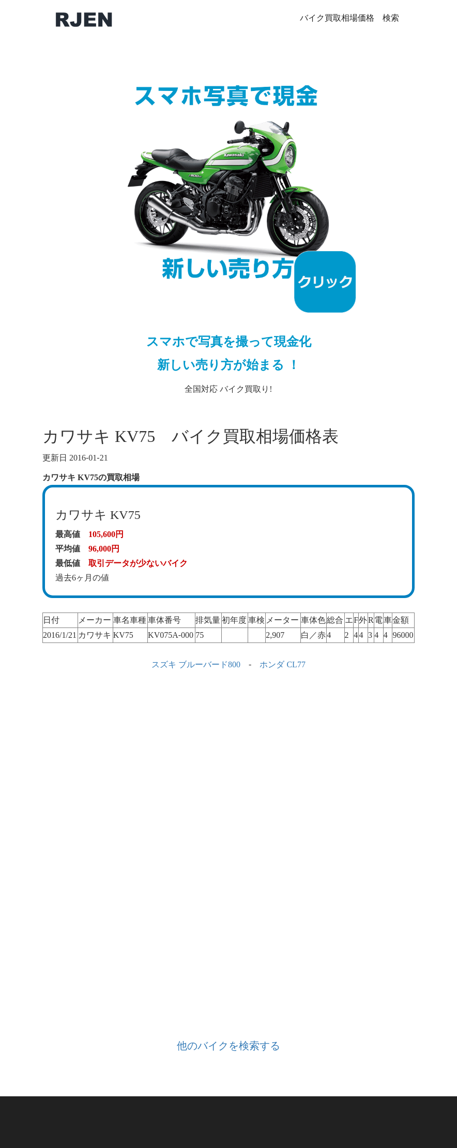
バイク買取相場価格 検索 (349, 17)
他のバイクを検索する (228, 1045)
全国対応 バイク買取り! (228, 225)
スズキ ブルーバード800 (195, 664)
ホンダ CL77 (282, 664)
